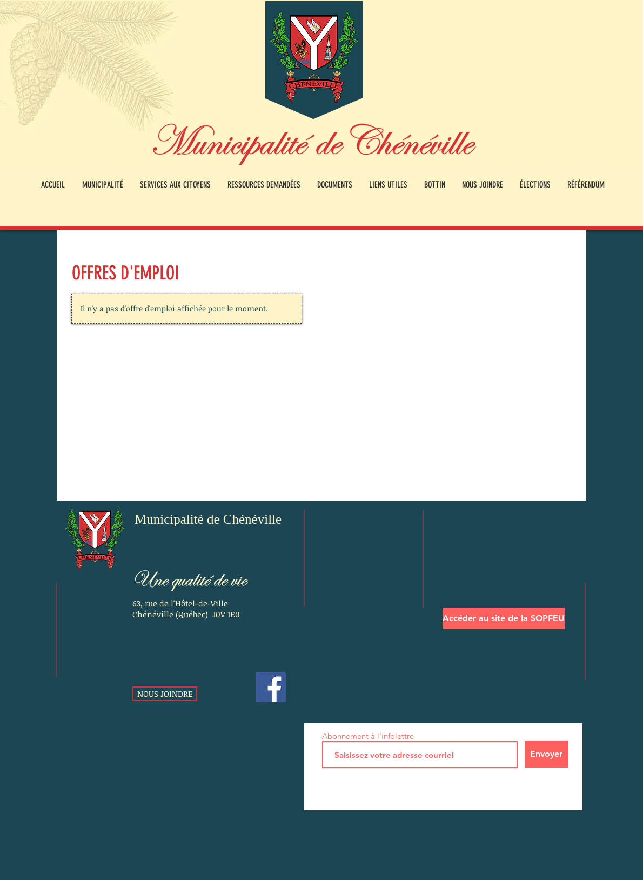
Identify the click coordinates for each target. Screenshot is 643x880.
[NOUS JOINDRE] (164, 693)
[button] (102, 185)
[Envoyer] (546, 754)
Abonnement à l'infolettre (368, 736)
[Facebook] (271, 687)
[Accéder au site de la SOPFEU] (504, 618)
